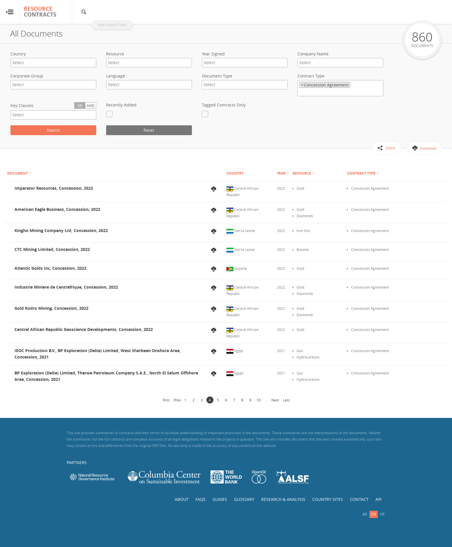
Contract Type (310, 76)
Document (17, 173)
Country (18, 54)
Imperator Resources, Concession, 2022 (53, 188)
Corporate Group (26, 76)
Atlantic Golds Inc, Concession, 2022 (50, 268)
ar (364, 514)
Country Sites (327, 499)
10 (259, 400)
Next (275, 400)
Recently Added (121, 105)
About (181, 499)
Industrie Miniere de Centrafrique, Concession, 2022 (66, 287)
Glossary (244, 499)
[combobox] (53, 62)
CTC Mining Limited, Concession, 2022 (52, 249)
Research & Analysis (283, 499)
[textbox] (35, 62)
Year (281, 173)
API (378, 499)
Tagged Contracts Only (224, 105)
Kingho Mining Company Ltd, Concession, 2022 (61, 230)
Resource (115, 54)
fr (382, 514)
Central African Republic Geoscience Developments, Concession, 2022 (83, 329)
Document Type (217, 76)
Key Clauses (22, 105)
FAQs (200, 499)
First (166, 400)
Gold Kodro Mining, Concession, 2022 (51, 308)
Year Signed (213, 54)
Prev (177, 400)
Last (286, 400)
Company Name (312, 54)
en (373, 514)
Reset (149, 130)
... (266, 400)
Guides (220, 499)
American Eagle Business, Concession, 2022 (57, 209)
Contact (359, 499)
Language (115, 76)
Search (53, 130)
